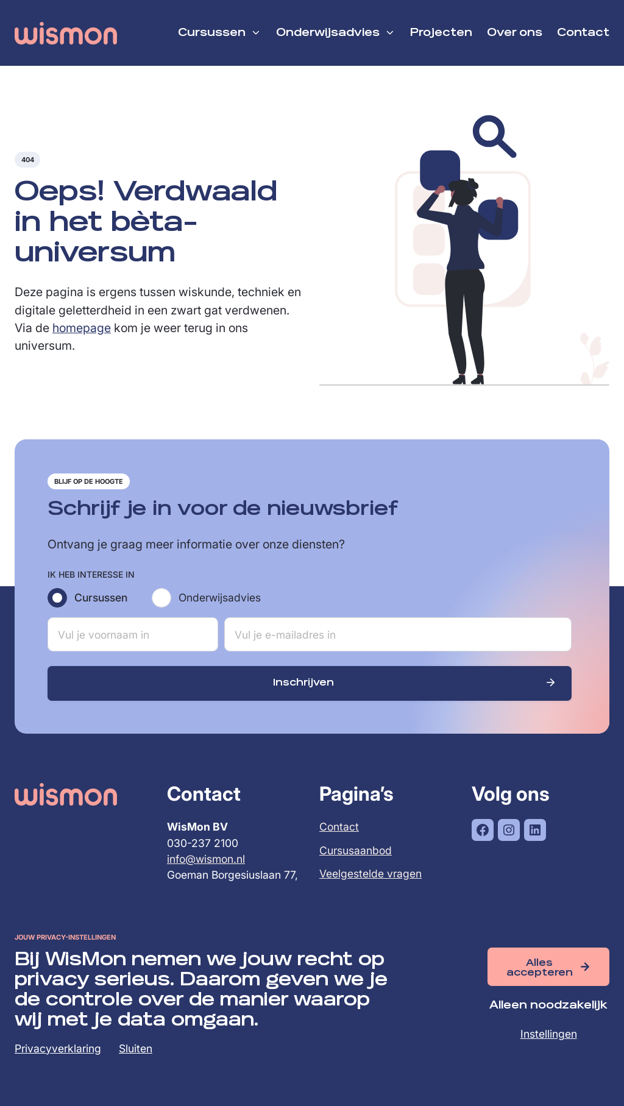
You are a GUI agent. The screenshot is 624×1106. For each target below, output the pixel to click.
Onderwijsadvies (220, 598)
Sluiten (135, 1048)
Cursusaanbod (355, 851)
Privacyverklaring (58, 1048)
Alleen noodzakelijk (548, 1006)
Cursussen (100, 598)
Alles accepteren (539, 968)
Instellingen (548, 1033)
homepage (81, 328)
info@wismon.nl (206, 859)
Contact (339, 827)
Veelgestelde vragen (370, 874)
